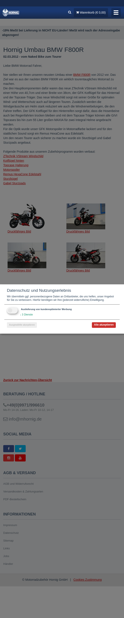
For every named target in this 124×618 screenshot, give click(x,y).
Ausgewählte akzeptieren (22, 325)
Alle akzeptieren (104, 324)
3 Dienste (26, 314)
